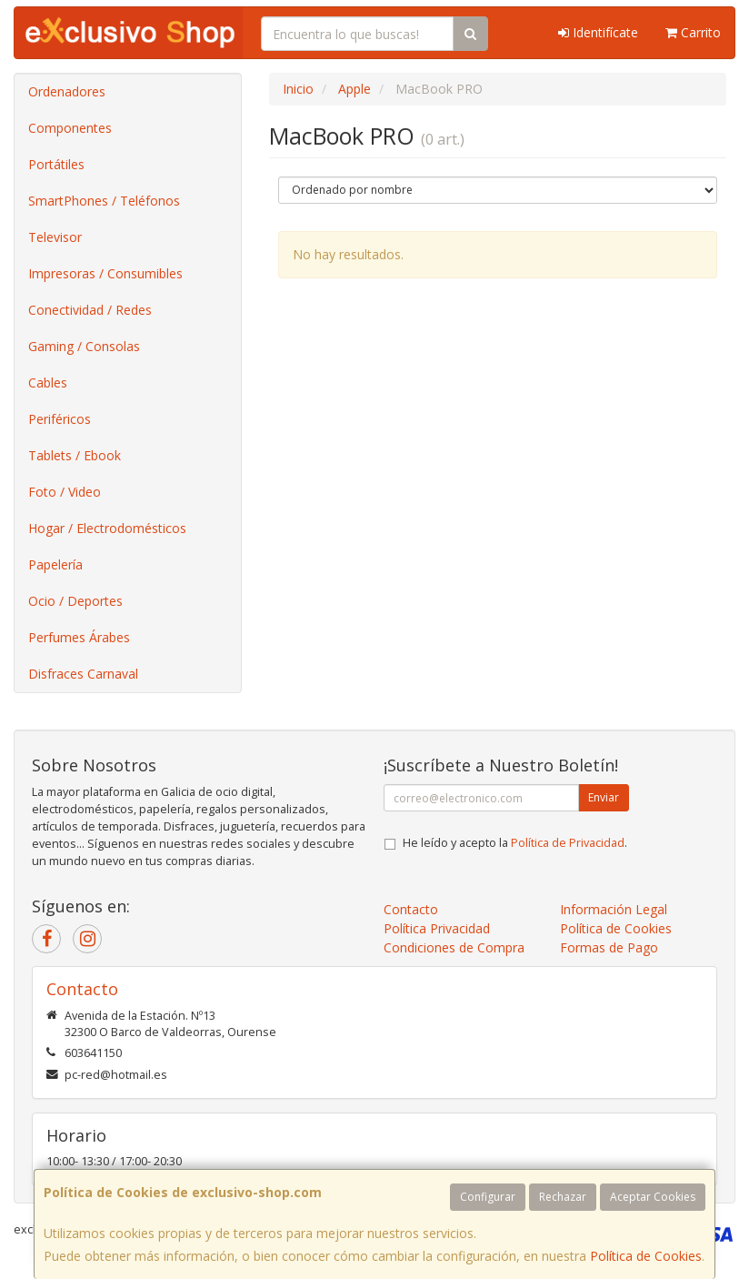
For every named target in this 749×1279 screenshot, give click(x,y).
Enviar (603, 797)
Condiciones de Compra (454, 947)
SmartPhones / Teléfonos (104, 200)
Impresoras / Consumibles (105, 273)
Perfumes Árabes (79, 637)
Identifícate (598, 32)
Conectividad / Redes (90, 309)
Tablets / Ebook (74, 455)
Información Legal (613, 909)
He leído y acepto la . (515, 843)
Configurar (487, 1196)
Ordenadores (66, 91)
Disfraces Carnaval (83, 673)
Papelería (55, 564)
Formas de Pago (609, 947)
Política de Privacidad (567, 843)
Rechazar (562, 1196)
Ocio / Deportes (75, 600)
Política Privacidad (437, 928)
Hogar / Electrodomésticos (107, 528)
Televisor (55, 237)
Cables (47, 382)
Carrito (693, 32)
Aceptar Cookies (652, 1196)
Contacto (411, 909)
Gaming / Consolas (84, 346)
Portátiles (56, 164)
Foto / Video (64, 491)
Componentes (70, 127)
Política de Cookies (646, 1255)
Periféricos (59, 419)
